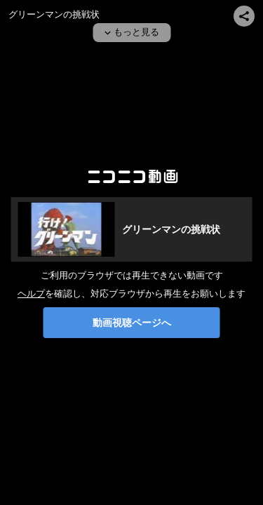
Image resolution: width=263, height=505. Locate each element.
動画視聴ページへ (132, 322)
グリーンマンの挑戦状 (54, 14)
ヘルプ (31, 293)
